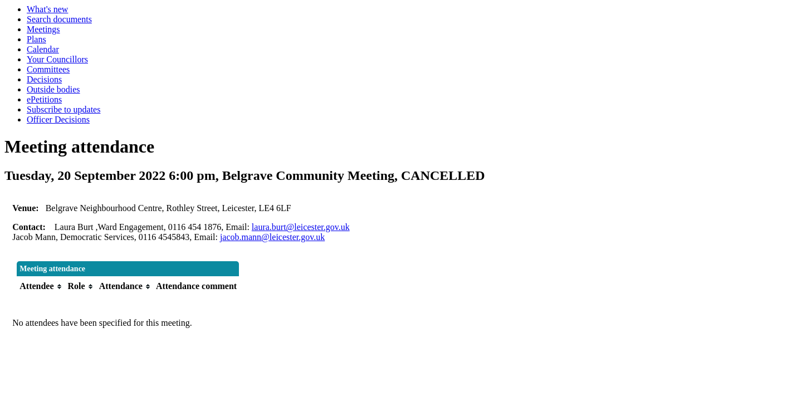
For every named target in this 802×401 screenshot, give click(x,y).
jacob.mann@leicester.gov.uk (272, 237)
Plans (36, 39)
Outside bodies (53, 89)
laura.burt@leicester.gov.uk (301, 227)
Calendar (43, 49)
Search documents (59, 19)
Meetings (43, 29)
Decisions (44, 79)
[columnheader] (41, 286)
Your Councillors (57, 59)
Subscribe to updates (63, 109)
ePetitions (44, 99)
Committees (48, 69)
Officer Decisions (58, 119)
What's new (47, 9)
